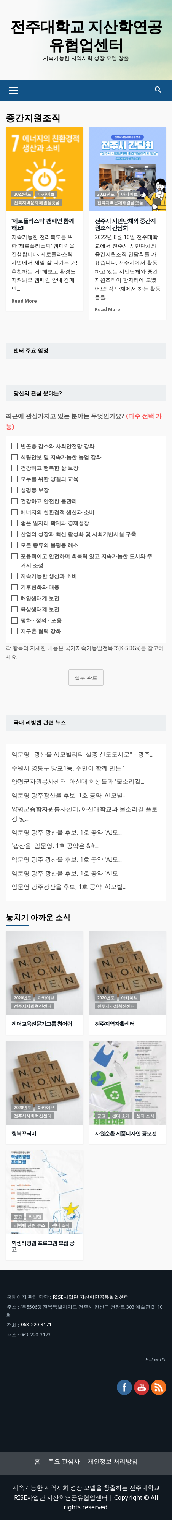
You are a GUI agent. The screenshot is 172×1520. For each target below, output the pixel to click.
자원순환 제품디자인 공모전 (125, 1133)
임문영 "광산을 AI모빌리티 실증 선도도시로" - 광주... (82, 754)
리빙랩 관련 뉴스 (29, 1225)
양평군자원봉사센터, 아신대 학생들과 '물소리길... (77, 781)
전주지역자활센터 (114, 1023)
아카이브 (46, 194)
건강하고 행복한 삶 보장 (49, 467)
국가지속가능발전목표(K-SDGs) (103, 647)
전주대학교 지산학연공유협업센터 (86, 35)
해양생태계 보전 (40, 598)
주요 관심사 (64, 1461)
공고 (101, 1116)
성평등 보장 (35, 490)
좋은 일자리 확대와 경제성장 (55, 522)
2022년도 (22, 194)
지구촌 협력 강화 (41, 631)
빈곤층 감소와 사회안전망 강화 (57, 446)
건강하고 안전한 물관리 (49, 501)
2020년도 (22, 997)
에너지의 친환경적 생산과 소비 (57, 512)
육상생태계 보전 (40, 609)
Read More (24, 301)
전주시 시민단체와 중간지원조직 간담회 (125, 224)
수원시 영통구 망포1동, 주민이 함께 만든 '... (69, 768)
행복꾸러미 (23, 1133)
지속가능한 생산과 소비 (49, 576)
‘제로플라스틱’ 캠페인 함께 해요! (42, 224)
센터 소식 (145, 1116)
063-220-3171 (36, 1324)
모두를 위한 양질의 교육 (49, 478)
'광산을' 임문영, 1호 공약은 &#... (55, 845)
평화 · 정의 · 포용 (41, 620)
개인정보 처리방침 (113, 1461)
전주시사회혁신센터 (32, 1006)
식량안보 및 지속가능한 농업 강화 (61, 457)
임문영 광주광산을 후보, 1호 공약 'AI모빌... (68, 795)
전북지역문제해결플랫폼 (37, 202)
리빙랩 (35, 1217)
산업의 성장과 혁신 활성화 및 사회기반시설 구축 (78, 534)
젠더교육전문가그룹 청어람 (41, 1023)
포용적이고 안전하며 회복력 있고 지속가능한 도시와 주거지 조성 (86, 560)
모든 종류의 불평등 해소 (49, 545)
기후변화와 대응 (40, 587)
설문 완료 (86, 677)
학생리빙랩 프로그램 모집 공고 (42, 1246)
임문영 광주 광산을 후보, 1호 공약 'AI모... (66, 832)
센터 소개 (121, 1116)
